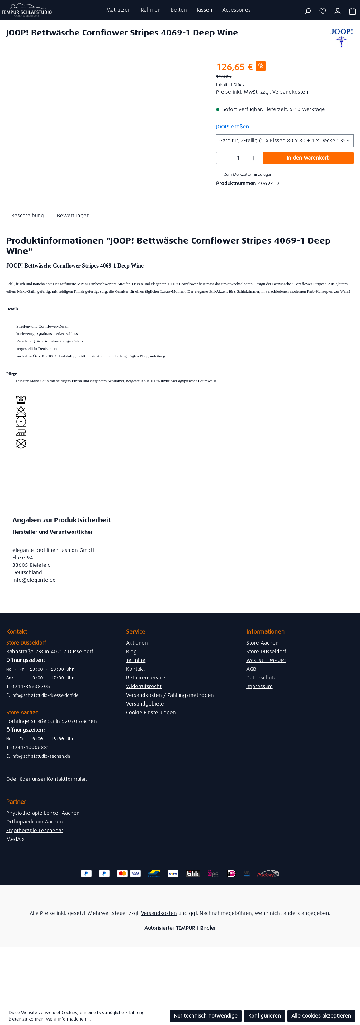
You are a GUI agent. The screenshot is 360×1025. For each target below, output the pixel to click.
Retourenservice (145, 677)
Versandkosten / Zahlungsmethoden (170, 695)
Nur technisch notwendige (206, 1016)
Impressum (259, 686)
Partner (16, 802)
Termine (135, 660)
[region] (105, 127)
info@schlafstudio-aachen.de (41, 756)
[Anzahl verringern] (222, 158)
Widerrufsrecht (144, 686)
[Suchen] (307, 11)
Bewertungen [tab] (73, 215)
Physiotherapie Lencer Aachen (43, 813)
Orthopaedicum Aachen (34, 821)
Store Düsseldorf (266, 651)
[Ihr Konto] (337, 11)
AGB (251, 669)
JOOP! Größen (232, 126)
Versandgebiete (145, 704)
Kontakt (135, 669)
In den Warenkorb (308, 158)
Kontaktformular (66, 779)
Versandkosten (159, 913)
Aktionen (137, 643)
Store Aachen (262, 643)
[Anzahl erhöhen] (254, 158)
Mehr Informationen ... (68, 1019)
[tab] (27, 216)
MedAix (15, 839)
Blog (131, 651)
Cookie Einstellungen (151, 712)
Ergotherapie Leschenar (34, 830)
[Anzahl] (238, 158)
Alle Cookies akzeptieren (321, 1016)
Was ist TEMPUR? (266, 660)
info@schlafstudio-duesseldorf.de (45, 695)
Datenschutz (261, 677)
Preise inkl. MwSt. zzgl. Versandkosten (262, 92)
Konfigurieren (264, 1016)
